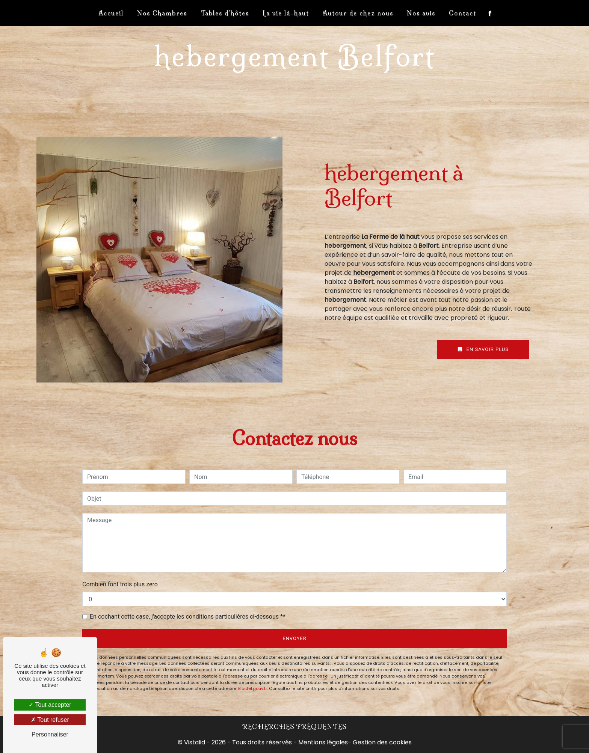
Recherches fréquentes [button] (294, 727)
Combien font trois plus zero (120, 584)
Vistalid (194, 742)
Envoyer (294, 638)
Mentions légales (322, 742)
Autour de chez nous (358, 13)
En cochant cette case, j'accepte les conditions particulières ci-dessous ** (187, 616)
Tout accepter (50, 705)
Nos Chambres (162, 13)
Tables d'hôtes (225, 13)
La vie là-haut (286, 13)
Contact (462, 13)
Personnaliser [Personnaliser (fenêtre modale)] (50, 734)
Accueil (111, 13)
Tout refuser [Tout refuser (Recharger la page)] (50, 720)
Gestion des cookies (382, 742)
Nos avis (421, 13)
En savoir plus (483, 349)
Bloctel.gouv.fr (252, 688)
